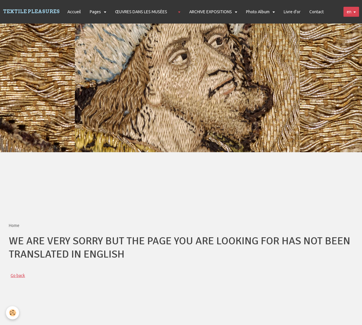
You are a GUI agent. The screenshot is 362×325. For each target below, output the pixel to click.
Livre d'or (292, 11)
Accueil (74, 11)
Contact (316, 11)
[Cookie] (12, 312)
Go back (18, 275)
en (349, 11)
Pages (96, 11)
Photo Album (258, 11)
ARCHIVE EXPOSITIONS (211, 11)
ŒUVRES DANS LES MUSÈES (141, 11)
